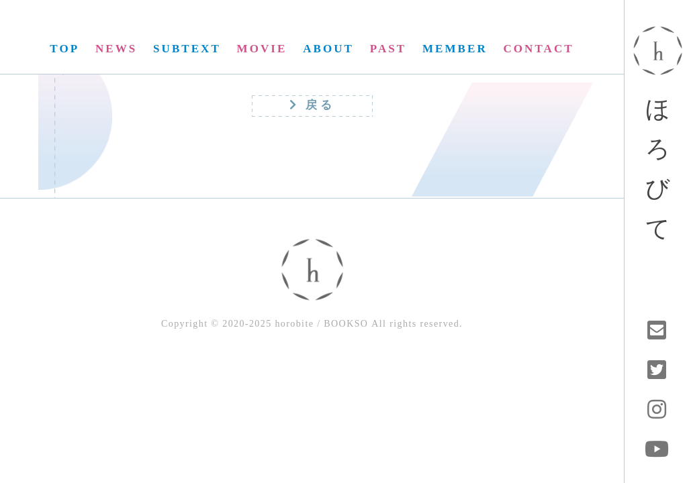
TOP (64, 48)
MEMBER (455, 48)
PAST (388, 48)
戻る (312, 105)
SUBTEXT (187, 48)
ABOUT (328, 48)
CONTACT (539, 48)
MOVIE (262, 48)
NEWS (116, 48)
